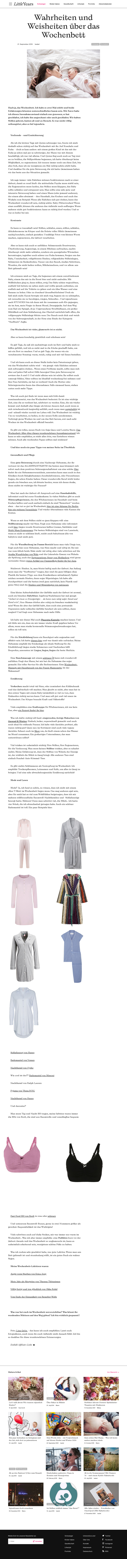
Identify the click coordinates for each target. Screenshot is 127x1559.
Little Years (23, 4)
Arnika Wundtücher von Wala (23, 554)
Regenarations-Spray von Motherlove (50, 557)
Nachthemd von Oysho (22, 1067)
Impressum (87, 1547)
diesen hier (36, 640)
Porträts (91, 4)
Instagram (109, 1544)
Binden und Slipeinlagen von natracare (48, 584)
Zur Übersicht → (113, 1372)
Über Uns (86, 1540)
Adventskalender (105, 4)
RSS (106, 1551)
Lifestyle (80, 4)
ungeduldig (71, 409)
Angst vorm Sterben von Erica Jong (29, 1273)
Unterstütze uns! (89, 1536)
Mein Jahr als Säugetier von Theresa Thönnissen (35, 1281)
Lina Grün (22, 1330)
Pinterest (108, 1547)
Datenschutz (87, 1551)
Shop (37, 731)
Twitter (107, 1536)
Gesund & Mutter (17, 721)
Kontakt (86, 1544)
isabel (37, 44)
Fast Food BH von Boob (22, 1215)
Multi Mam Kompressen (20, 530)
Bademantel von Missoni (41, 1075)
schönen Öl (48, 657)
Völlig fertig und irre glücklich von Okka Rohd (34, 1289)
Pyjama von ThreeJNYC (23, 1090)
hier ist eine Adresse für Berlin (62, 506)
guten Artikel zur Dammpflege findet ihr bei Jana (51, 560)
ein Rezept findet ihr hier (31, 710)
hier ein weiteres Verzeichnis (22, 509)
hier (16, 526)
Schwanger (41, 4)
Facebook (108, 1540)
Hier (76, 469)
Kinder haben (55, 4)
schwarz (52, 1215)
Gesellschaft (69, 4)
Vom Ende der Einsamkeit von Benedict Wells (34, 1296)
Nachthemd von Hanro (22, 1098)
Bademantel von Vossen (23, 1060)
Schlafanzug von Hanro (22, 1052)
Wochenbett (104, 44)
